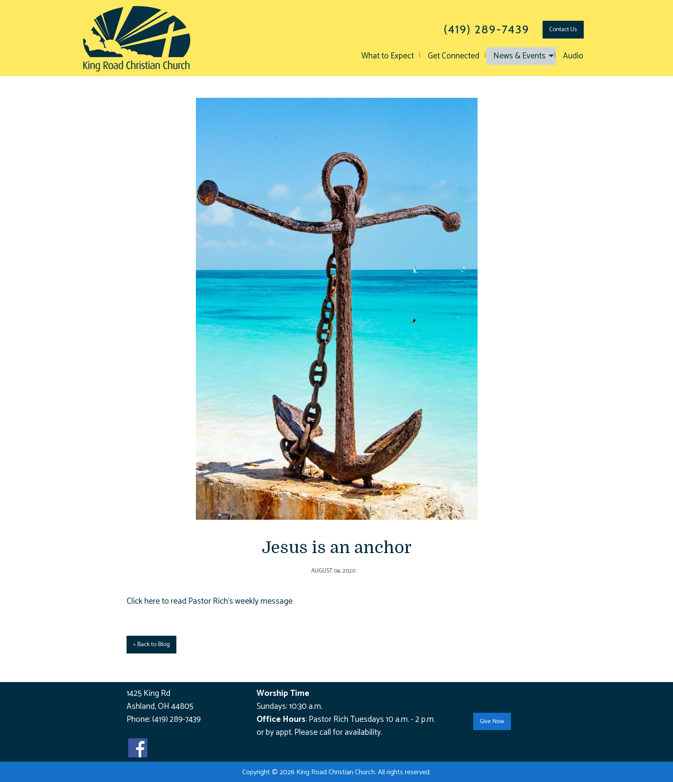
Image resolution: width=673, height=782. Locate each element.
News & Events (519, 56)
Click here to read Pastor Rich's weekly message (210, 601)
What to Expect (387, 56)
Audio (573, 56)
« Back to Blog (151, 644)
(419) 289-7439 (176, 719)
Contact (563, 29)
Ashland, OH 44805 (160, 706)
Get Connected (453, 56)
